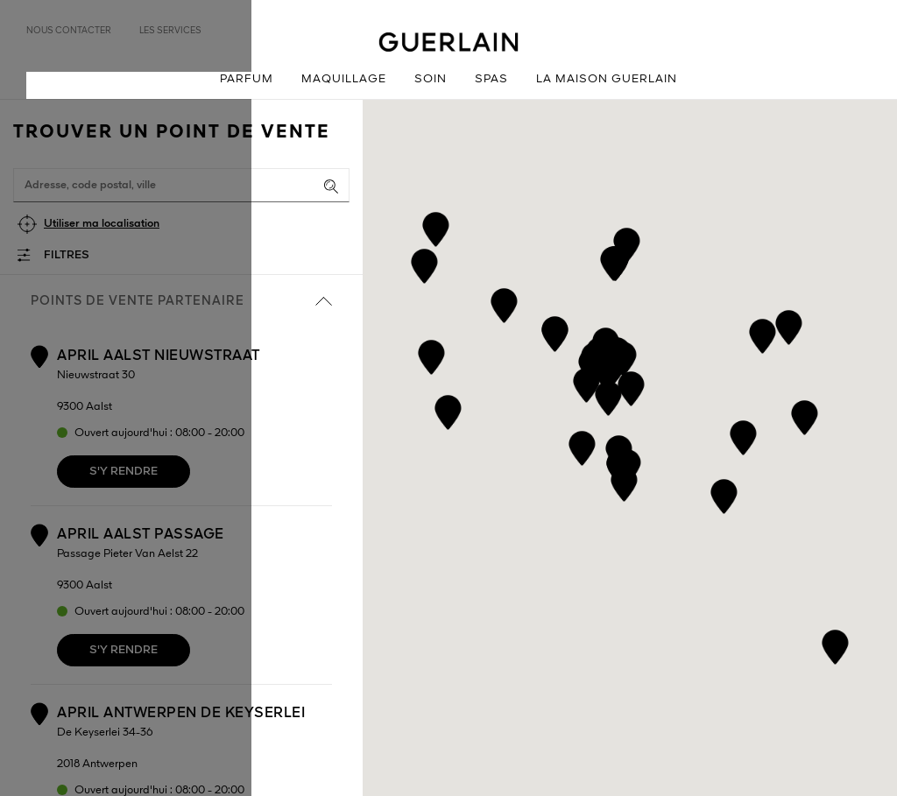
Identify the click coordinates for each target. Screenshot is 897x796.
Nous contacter (68, 30)
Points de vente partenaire (181, 301)
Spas (491, 79)
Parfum (246, 79)
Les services (170, 30)
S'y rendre (123, 471)
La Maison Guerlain (606, 79)
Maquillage (343, 79)
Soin (430, 79)
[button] (582, 445)
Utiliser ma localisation (101, 223)
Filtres (66, 255)
